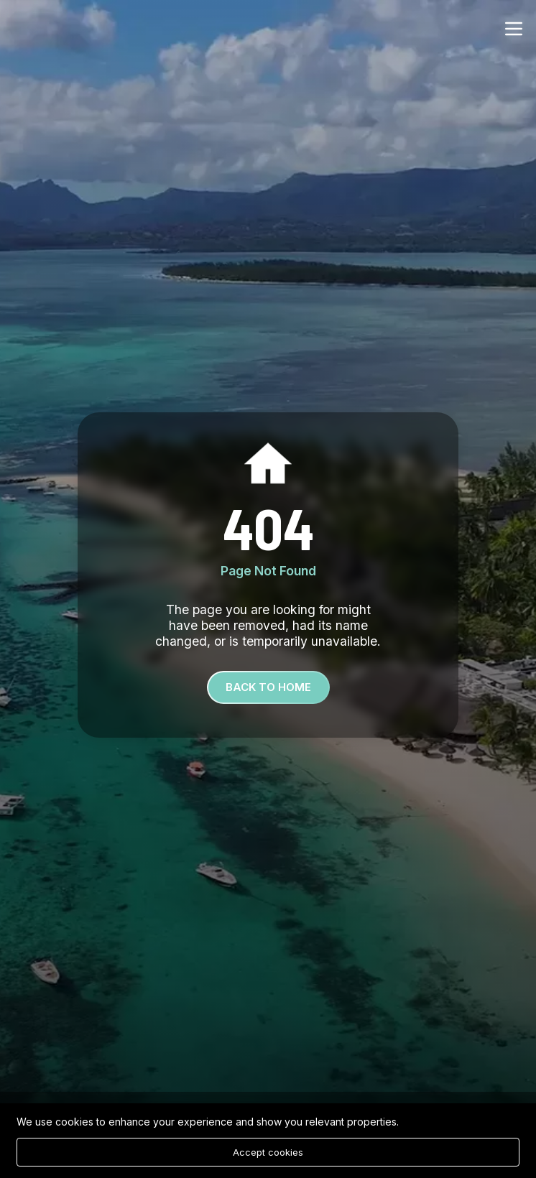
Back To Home (268, 687)
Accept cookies (268, 1152)
